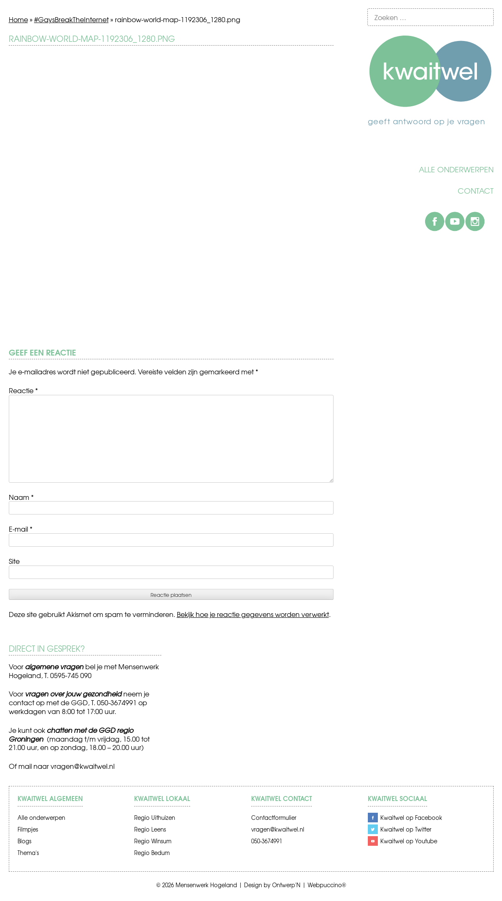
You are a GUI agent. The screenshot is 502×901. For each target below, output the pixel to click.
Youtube (455, 221)
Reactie (23, 390)
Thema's (28, 853)
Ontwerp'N (286, 885)
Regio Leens (150, 829)
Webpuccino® (327, 885)
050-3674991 (266, 841)
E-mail (21, 529)
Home (18, 19)
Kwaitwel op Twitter (405, 829)
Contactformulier (273, 818)
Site (14, 561)
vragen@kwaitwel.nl (83, 766)
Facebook (435, 221)
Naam (21, 497)
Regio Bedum (152, 853)
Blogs (24, 841)
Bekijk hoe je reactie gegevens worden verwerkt (253, 614)
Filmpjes (28, 829)
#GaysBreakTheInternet (71, 19)
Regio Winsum (152, 841)
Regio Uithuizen (154, 818)
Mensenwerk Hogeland (206, 885)
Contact (476, 190)
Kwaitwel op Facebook (411, 818)
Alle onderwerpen (456, 169)
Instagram (475, 221)
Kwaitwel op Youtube (408, 841)
